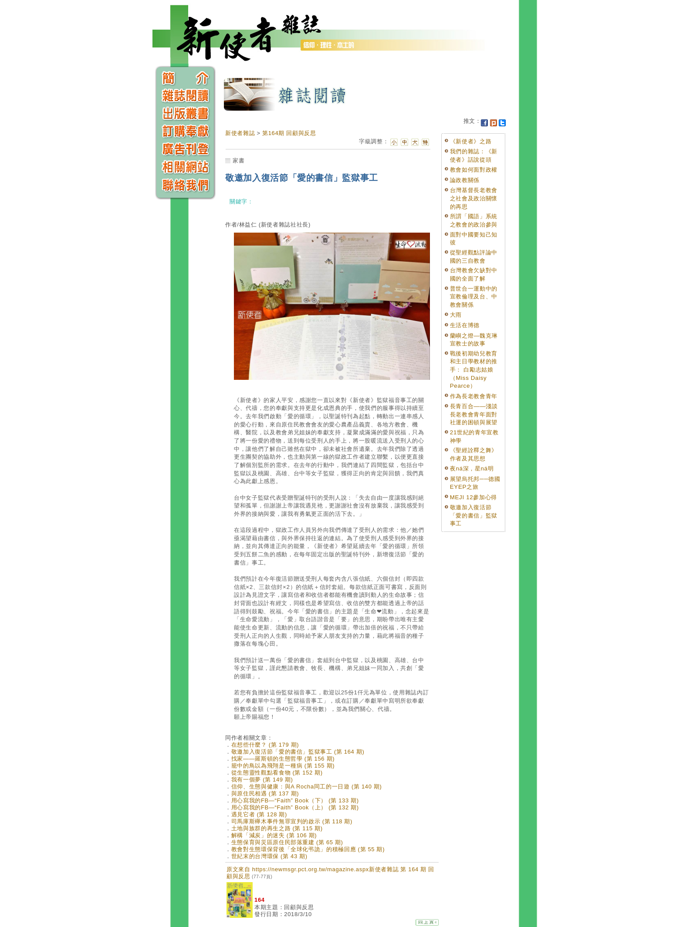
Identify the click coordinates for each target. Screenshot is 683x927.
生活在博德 (465, 325)
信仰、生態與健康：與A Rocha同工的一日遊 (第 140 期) (306, 786)
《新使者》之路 (471, 141)
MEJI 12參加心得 (473, 497)
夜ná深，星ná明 (472, 468)
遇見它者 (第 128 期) (259, 814)
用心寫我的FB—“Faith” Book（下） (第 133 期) (295, 800)
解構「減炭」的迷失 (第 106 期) (274, 835)
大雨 (456, 314)
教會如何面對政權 (473, 169)
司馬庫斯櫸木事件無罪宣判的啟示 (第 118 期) (291, 821)
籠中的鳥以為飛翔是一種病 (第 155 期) (283, 765)
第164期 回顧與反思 (289, 133)
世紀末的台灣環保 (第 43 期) (269, 856)
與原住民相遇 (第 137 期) (265, 793)
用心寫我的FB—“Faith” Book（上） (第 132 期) (295, 807)
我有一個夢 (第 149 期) (262, 779)
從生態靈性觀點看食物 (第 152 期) (277, 772)
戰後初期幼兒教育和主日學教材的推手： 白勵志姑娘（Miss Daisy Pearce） (473, 369)
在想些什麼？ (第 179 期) (265, 744)
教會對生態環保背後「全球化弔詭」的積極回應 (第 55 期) (308, 849)
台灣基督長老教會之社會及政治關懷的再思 (473, 198)
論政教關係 (465, 180)
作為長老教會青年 (473, 396)
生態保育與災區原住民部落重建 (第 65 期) (287, 842)
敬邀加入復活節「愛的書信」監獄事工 (473, 515)
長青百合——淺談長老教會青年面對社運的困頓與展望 (474, 414)
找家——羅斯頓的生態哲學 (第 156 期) (283, 758)
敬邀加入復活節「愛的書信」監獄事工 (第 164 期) (298, 751)
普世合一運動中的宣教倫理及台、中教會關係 (473, 296)
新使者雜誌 (240, 133)
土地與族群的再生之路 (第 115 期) (277, 828)
